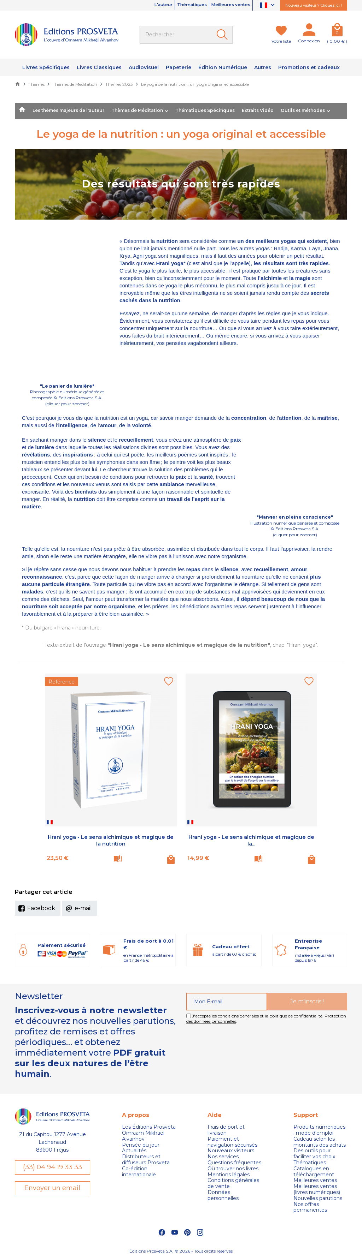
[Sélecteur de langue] (268, 5)
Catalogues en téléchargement (313, 1172)
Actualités (134, 1151)
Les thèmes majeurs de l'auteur (68, 110)
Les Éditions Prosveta (149, 1127)
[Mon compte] (309, 31)
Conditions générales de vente (233, 1183)
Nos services (223, 1157)
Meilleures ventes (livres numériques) (316, 1189)
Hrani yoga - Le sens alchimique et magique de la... (251, 840)
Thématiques (176, 5)
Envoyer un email (52, 1189)
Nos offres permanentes (310, 1207)
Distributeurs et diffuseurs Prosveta (146, 1160)
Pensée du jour (140, 1145)
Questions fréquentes (234, 1163)
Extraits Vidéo (258, 110)
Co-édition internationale (139, 1172)
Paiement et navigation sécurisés (232, 1142)
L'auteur (139, 5)
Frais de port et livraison (226, 1130)
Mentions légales (229, 1175)
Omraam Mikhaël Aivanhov (143, 1136)
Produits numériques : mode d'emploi (319, 1130)
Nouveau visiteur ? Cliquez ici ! (313, 5)
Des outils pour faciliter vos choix (314, 1154)
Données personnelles (223, 1195)
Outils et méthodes (303, 110)
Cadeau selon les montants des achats (319, 1142)
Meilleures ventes (225, 5)
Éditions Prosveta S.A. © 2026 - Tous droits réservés (181, 1251)
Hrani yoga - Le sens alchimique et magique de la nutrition (110, 840)
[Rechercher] (186, 34)
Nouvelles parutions (317, 1198)
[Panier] (337, 31)
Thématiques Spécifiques (205, 110)
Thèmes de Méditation (137, 110)
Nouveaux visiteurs (231, 1151)
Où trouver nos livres (233, 1169)
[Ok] (223, 34)
